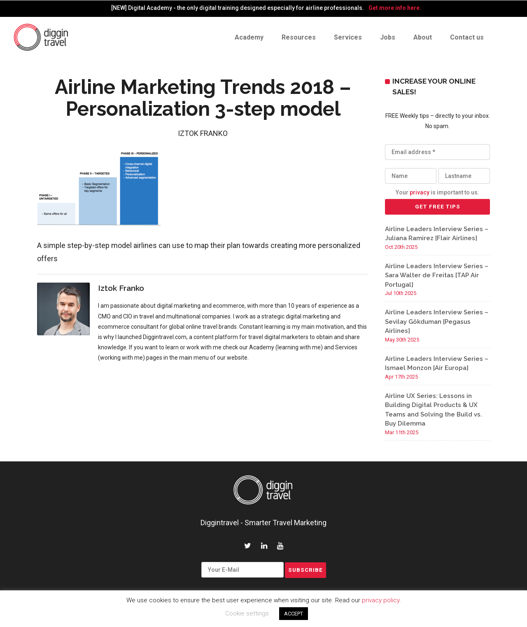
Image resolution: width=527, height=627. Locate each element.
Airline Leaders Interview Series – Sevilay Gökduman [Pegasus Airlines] (436, 322)
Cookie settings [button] (247, 613)
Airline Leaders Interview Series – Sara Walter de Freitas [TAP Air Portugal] (436, 275)
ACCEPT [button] (293, 614)
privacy (419, 192)
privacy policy (380, 600)
